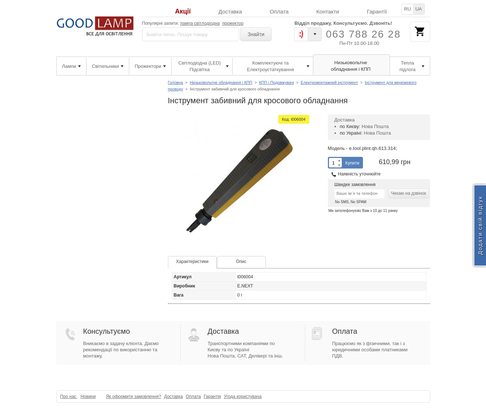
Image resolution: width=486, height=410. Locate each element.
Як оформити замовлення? (133, 396)
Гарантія (212, 396)
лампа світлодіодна (200, 23)
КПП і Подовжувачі (276, 82)
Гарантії (377, 11)
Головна (175, 82)
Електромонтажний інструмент (329, 82)
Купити (352, 163)
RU (407, 9)
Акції (183, 11)
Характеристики (192, 261)
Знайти (256, 34)
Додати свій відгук (480, 225)
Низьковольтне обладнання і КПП (221, 82)
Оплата (279, 11)
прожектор (233, 23)
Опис (241, 261)
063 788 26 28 (363, 34)
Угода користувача (242, 396)
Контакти (327, 11)
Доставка (230, 11)
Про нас (69, 396)
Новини (88, 396)
